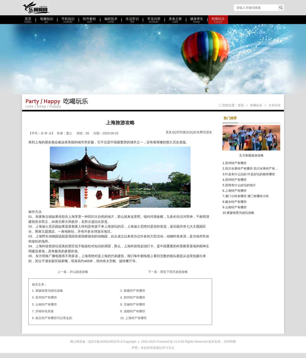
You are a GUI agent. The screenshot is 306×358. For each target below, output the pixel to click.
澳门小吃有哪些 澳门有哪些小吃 (247, 196)
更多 (169, 132)
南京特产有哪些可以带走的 (53, 318)
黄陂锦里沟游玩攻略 (49, 290)
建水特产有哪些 (236, 202)
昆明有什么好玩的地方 (240, 185)
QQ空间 (177, 132)
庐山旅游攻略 (79, 272)
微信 (186, 132)
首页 (241, 105)
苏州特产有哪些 (46, 297)
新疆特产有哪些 (134, 290)
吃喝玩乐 (256, 105)
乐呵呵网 (36, 7)
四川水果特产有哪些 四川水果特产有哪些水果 (256, 168)
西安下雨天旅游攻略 (174, 272)
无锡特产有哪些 (134, 304)
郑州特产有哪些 (134, 297)
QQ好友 (194, 132)
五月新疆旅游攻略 (251, 155)
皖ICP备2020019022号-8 (106, 341)
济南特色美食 (44, 311)
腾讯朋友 (206, 132)
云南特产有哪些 (46, 304)
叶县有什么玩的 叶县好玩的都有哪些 (250, 174)
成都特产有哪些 (134, 311)
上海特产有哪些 (136, 318)
